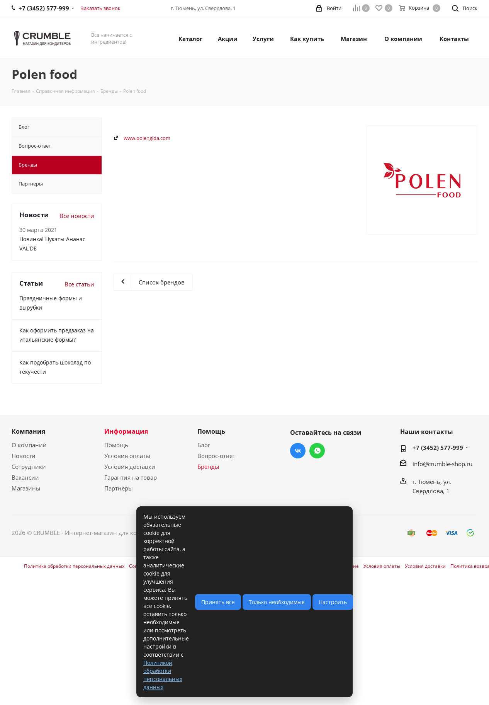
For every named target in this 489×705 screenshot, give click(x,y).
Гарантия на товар (130, 477)
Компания (28, 431)
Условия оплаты (127, 456)
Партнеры (118, 488)
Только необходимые (277, 602)
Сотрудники (29, 466)
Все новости (76, 216)
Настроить (333, 602)
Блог (203, 445)
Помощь (116, 445)
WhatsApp (317, 450)
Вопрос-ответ (216, 456)
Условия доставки (129, 466)
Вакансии (25, 477)
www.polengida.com (147, 138)
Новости (24, 456)
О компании (29, 445)
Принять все (218, 602)
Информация (126, 431)
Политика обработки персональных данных (74, 566)
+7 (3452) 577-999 (438, 447)
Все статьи (79, 284)
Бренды (208, 466)
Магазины (26, 488)
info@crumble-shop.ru (442, 464)
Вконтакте (298, 450)
